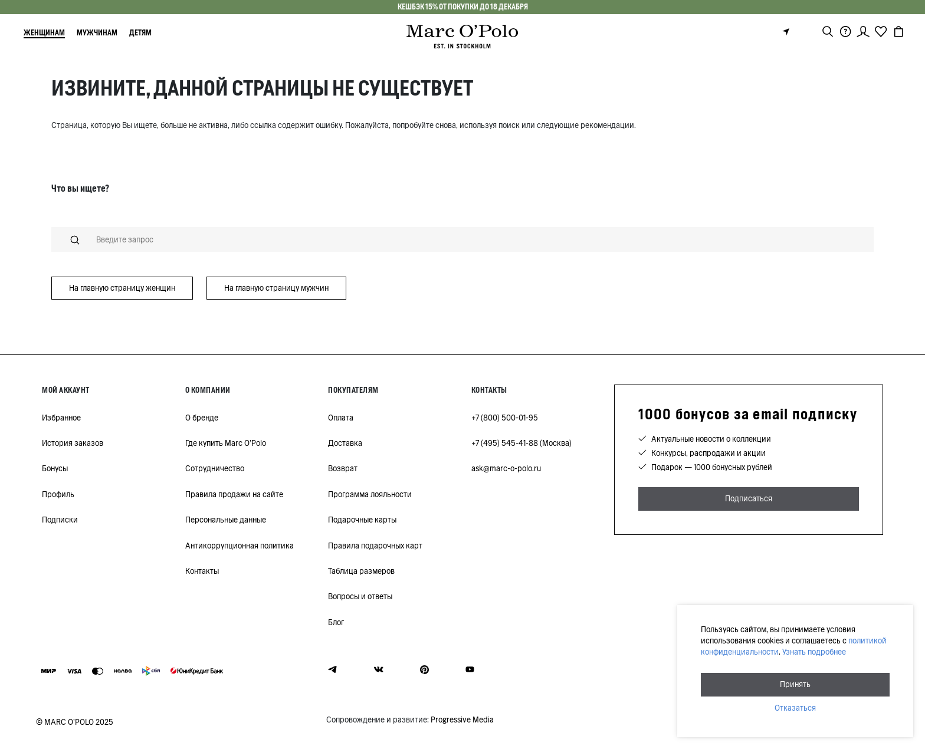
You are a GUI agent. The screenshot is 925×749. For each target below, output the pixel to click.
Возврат (342, 468)
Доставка (345, 443)
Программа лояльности (370, 494)
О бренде (201, 417)
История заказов (72, 443)
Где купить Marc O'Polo (225, 443)
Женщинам (44, 32)
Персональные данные (225, 519)
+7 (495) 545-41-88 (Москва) (521, 443)
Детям (140, 32)
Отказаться (795, 708)
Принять (795, 684)
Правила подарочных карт (375, 545)
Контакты (202, 571)
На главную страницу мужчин (276, 288)
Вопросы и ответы (360, 596)
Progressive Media (462, 719)
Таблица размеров (361, 571)
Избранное (61, 417)
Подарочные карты (362, 519)
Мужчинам (97, 32)
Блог (336, 622)
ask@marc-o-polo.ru (506, 468)
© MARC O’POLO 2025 (74, 722)
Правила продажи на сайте (234, 494)
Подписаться (748, 498)
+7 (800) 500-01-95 (504, 417)
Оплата (340, 417)
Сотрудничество (214, 468)
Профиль (58, 494)
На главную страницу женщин (122, 288)
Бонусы (55, 468)
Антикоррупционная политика (239, 545)
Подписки (60, 519)
